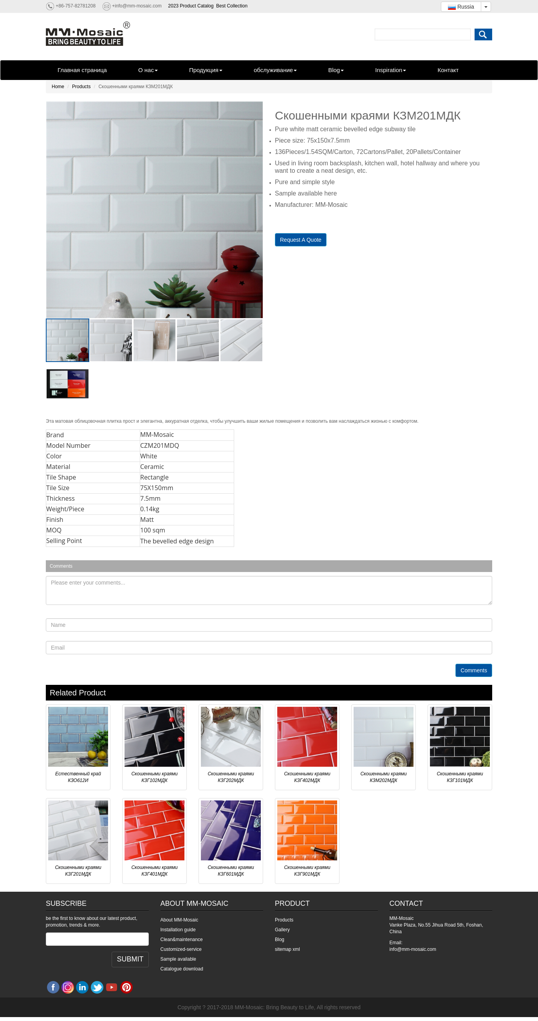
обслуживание (275, 70)
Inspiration (390, 70)
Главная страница (82, 70)
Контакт (448, 70)
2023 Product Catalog (190, 6)
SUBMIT (130, 959)
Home (58, 86)
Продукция (205, 70)
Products (81, 86)
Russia (461, 7)
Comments (473, 670)
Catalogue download (182, 969)
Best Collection (231, 6)
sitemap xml (287, 949)
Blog (336, 70)
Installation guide (178, 929)
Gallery (282, 929)
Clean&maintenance (182, 939)
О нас (148, 70)
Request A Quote (300, 240)
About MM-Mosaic (180, 920)
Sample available (178, 959)
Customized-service (181, 949)
